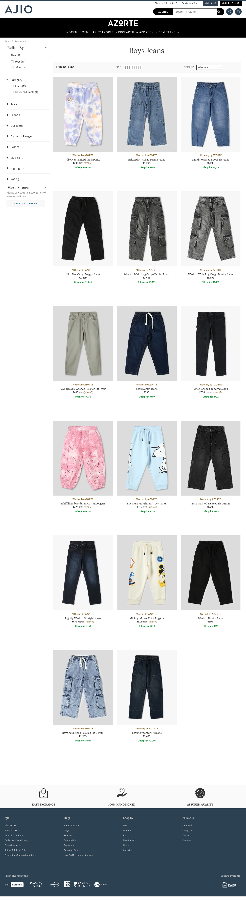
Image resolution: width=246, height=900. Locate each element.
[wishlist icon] (229, 11)
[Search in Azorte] (198, 11)
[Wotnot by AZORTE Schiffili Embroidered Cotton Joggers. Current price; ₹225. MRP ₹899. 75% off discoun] (83, 467)
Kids (125, 835)
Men (125, 825)
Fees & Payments (13, 845)
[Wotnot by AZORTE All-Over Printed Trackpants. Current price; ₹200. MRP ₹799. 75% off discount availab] (83, 123)
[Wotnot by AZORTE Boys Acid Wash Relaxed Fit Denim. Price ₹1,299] (83, 696)
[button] (28, 47)
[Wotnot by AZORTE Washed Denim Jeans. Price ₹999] (210, 582)
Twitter (185, 835)
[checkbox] (28, 61)
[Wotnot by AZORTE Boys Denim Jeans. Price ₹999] (147, 352)
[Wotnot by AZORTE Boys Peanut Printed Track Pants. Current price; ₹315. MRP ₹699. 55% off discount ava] (147, 467)
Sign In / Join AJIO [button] (166, 3)
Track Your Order (72, 825)
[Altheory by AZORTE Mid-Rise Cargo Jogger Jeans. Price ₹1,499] (83, 238)
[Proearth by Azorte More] (153, 32)
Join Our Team (12, 830)
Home (8, 41)
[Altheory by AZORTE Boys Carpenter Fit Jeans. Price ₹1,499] (147, 696)
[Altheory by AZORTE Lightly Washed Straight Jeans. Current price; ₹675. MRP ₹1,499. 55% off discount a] (83, 582)
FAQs (66, 830)
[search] (220, 11)
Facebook (187, 825)
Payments (69, 845)
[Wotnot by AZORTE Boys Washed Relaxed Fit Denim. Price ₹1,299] (210, 467)
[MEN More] (90, 32)
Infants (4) (20, 67)
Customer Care (191, 3)
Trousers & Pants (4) (26, 92)
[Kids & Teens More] (178, 32)
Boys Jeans (20, 41)
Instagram (187, 830)
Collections (128, 850)
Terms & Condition (14, 835)
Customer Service (72, 850)
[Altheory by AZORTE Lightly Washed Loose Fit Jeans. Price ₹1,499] (210, 123)
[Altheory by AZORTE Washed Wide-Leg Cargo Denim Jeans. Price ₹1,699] (147, 238)
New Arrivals (129, 840)
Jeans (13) (20, 86)
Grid (118, 67)
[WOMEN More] (79, 32)
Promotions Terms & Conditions (20, 855)
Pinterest (186, 840)
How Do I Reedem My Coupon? (79, 855)
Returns (68, 835)
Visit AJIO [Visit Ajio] (210, 3)
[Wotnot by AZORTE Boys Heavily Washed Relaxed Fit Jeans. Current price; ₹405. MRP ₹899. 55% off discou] (83, 352)
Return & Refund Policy (16, 850)
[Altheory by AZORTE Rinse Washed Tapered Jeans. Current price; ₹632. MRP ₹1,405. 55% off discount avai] (210, 352)
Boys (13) (20, 61)
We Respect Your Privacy (17, 840)
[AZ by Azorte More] (116, 32)
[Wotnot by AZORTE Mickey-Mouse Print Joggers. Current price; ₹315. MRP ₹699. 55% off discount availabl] (147, 582)
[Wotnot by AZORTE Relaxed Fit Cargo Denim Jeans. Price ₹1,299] (147, 123)
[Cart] (238, 11)
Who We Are (10, 825)
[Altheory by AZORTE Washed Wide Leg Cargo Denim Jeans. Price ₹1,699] (210, 238)
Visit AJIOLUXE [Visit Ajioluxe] (231, 3)
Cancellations (70, 840)
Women (127, 830)
